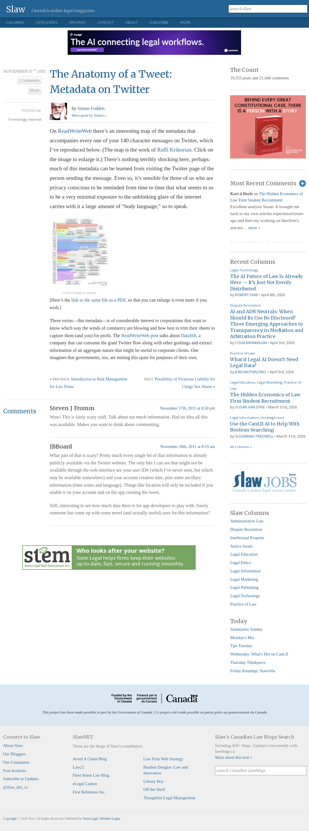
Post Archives (14, 770)
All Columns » (241, 447)
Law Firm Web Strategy (163, 759)
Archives (77, 22)
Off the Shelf (154, 789)
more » (254, 227)
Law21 (78, 767)
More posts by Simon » (89, 115)
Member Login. (110, 818)
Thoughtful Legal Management (169, 797)
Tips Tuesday (241, 645)
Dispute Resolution (245, 305)
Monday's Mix (242, 637)
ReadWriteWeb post (139, 335)
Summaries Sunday (246, 629)
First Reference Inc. (89, 792)
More (185, 22)
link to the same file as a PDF (98, 300)
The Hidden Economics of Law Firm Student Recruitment (265, 398)
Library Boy (153, 781)
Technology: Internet (24, 119)
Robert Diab (246, 294)
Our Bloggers (14, 754)
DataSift (188, 335)
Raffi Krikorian (174, 150)
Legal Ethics (240, 562)
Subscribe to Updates (20, 778)
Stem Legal (90, 818)
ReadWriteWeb (75, 131)
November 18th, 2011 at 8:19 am (187, 446)
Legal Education (242, 382)
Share (35, 90)
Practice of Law (242, 353)
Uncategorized (272, 417)
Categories (47, 22)
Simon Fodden (91, 108)
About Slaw (13, 745)
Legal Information (244, 417)
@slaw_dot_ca (15, 787)
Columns (15, 22)
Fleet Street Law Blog (91, 775)
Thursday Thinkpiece (247, 662)
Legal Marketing (269, 382)
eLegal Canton (85, 783)
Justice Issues (241, 546)
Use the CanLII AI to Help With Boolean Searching (265, 427)
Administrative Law (247, 521)
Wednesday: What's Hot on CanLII (259, 654)
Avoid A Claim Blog (90, 759)
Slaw (15, 9)
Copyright (10, 818)
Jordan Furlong (250, 371)
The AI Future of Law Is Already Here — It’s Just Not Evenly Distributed (266, 282)
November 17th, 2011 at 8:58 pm (187, 408)
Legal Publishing (244, 587)
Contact (105, 22)
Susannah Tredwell (254, 436)
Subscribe (159, 22)
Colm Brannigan (251, 342)
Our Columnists (16, 762)
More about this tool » (233, 757)
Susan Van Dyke (250, 407)
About (131, 22)
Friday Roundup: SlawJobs (252, 670)
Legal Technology (244, 270)
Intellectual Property (247, 537)
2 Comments (29, 81)
